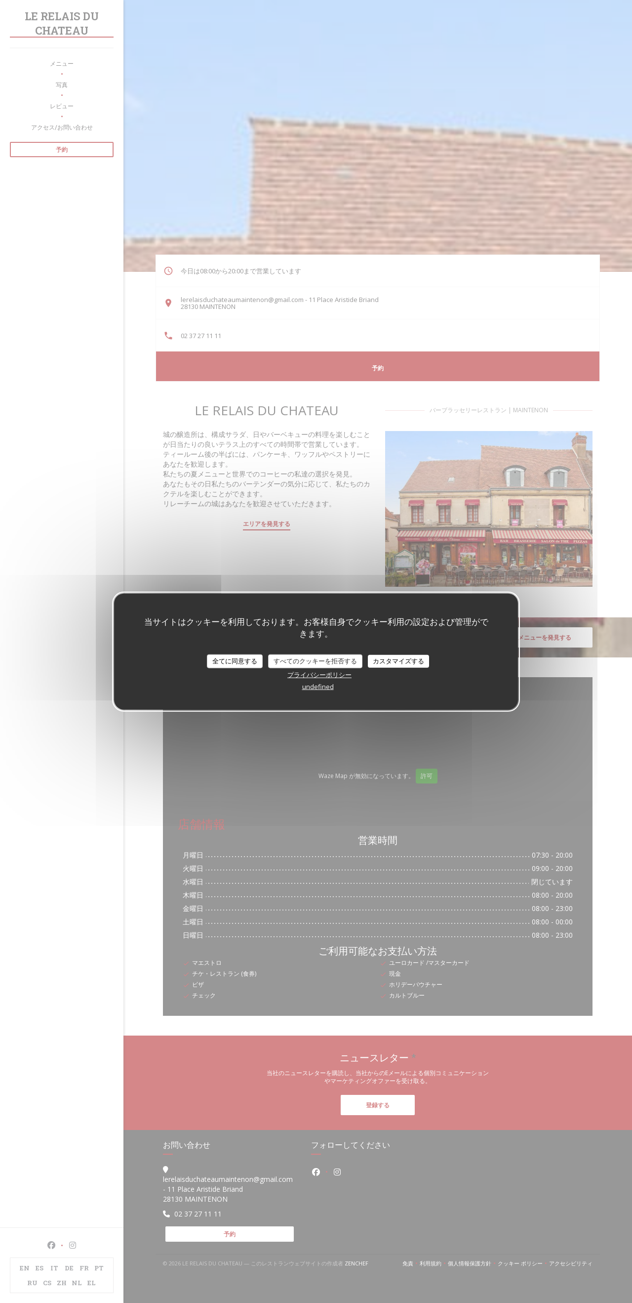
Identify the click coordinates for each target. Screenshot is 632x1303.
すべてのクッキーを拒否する (315, 660)
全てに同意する (234, 660)
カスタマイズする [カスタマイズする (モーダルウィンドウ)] (398, 660)
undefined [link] (318, 686)
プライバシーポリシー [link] (319, 674)
